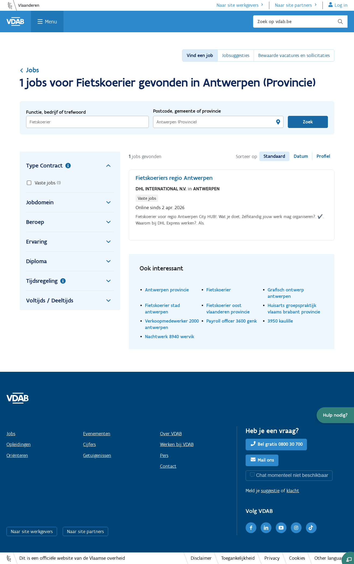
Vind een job (200, 55)
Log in (341, 5)
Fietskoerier (218, 289)
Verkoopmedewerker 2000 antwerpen (172, 324)
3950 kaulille (280, 321)
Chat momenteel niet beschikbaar (292, 475)
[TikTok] (311, 527)
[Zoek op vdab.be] (300, 21)
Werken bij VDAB (177, 444)
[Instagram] (296, 527)
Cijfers (89, 444)
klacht (292, 491)
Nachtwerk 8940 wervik (169, 336)
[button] (335, 415)
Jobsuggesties (235, 55)
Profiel (323, 156)
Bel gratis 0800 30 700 (280, 444)
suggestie (270, 491)
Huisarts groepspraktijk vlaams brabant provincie (294, 308)
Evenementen (96, 434)
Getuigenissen (97, 455)
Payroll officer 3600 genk (231, 321)
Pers (164, 455)
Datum (301, 156)
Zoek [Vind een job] (308, 122)
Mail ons (266, 460)
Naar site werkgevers (238, 5)
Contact (168, 466)
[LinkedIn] (266, 527)
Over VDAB (171, 434)
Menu (51, 21)
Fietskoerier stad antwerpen (162, 308)
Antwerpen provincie (167, 289)
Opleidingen (18, 444)
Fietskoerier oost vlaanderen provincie (228, 308)
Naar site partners (293, 5)
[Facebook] (251, 527)
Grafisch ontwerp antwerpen (286, 293)
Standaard (274, 156)
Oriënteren (17, 455)
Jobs (29, 70)
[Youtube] (281, 527)
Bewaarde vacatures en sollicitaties (294, 55)
